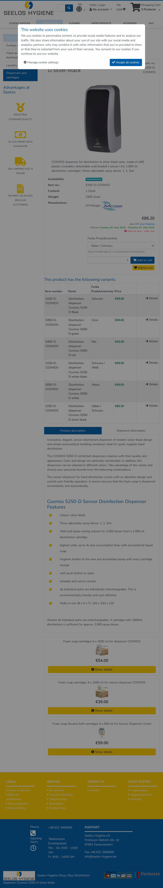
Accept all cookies (125, 62)
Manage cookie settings (41, 62)
